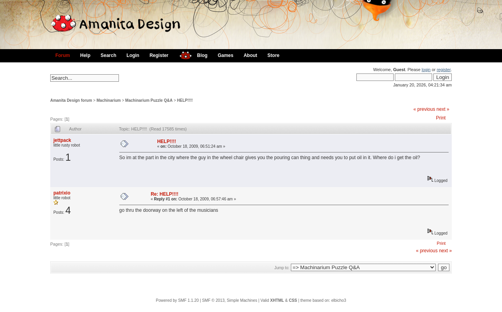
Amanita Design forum (71, 100)
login (426, 69)
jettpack (62, 140)
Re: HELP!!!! (165, 194)
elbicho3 (338, 300)
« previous (424, 109)
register (444, 69)
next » (442, 109)
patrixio (61, 193)
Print (441, 118)
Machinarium (109, 100)
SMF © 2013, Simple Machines (229, 300)
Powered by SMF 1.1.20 (177, 300)
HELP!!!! (185, 100)
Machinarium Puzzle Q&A (149, 100)
